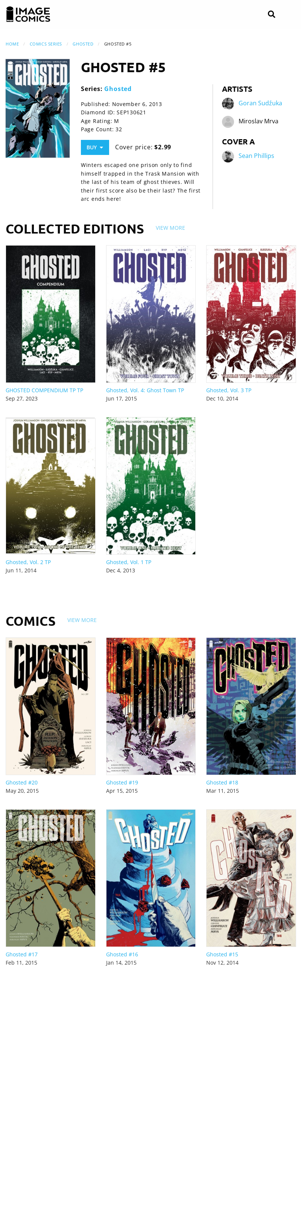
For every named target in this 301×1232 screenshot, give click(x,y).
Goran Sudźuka (260, 103)
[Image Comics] (28, 14)
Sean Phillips (256, 156)
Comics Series (46, 44)
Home (12, 44)
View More (170, 227)
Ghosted (83, 44)
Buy (95, 147)
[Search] (271, 14)
